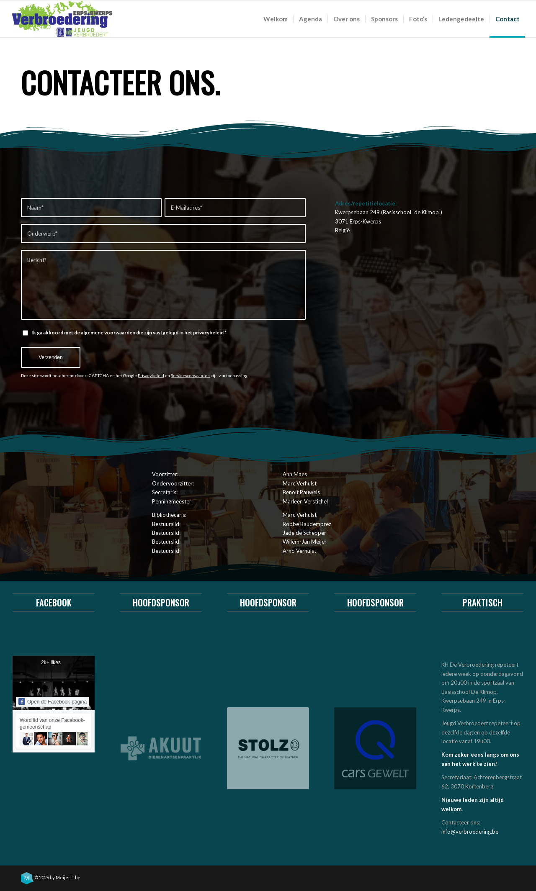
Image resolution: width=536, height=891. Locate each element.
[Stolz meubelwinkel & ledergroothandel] (268, 748)
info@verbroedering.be (469, 831)
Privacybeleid (151, 375)
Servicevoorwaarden (190, 375)
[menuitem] (275, 18)
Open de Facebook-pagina (52, 701)
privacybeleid (208, 332)
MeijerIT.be (68, 877)
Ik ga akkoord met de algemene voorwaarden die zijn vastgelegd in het (129, 332)
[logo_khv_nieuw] (62, 18)
